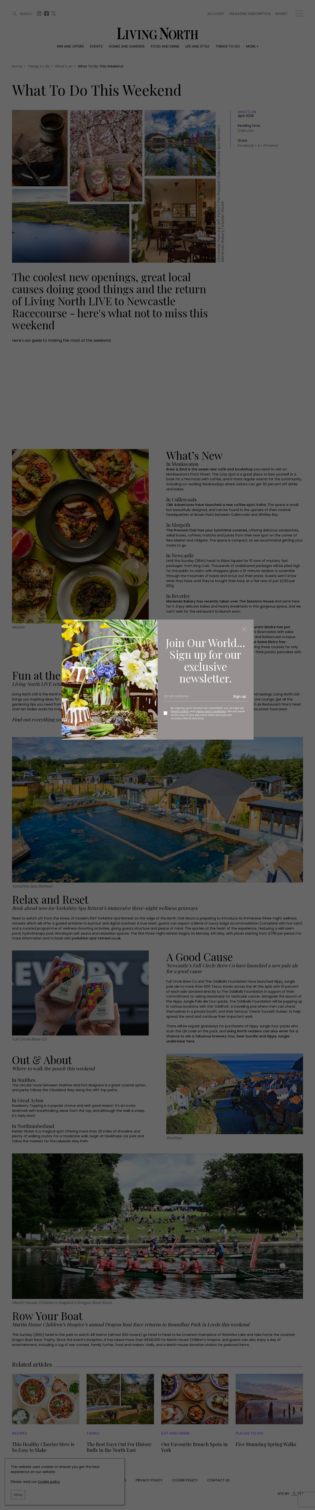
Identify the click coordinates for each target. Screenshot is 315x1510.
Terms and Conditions (211, 711)
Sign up (239, 696)
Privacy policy (180, 711)
